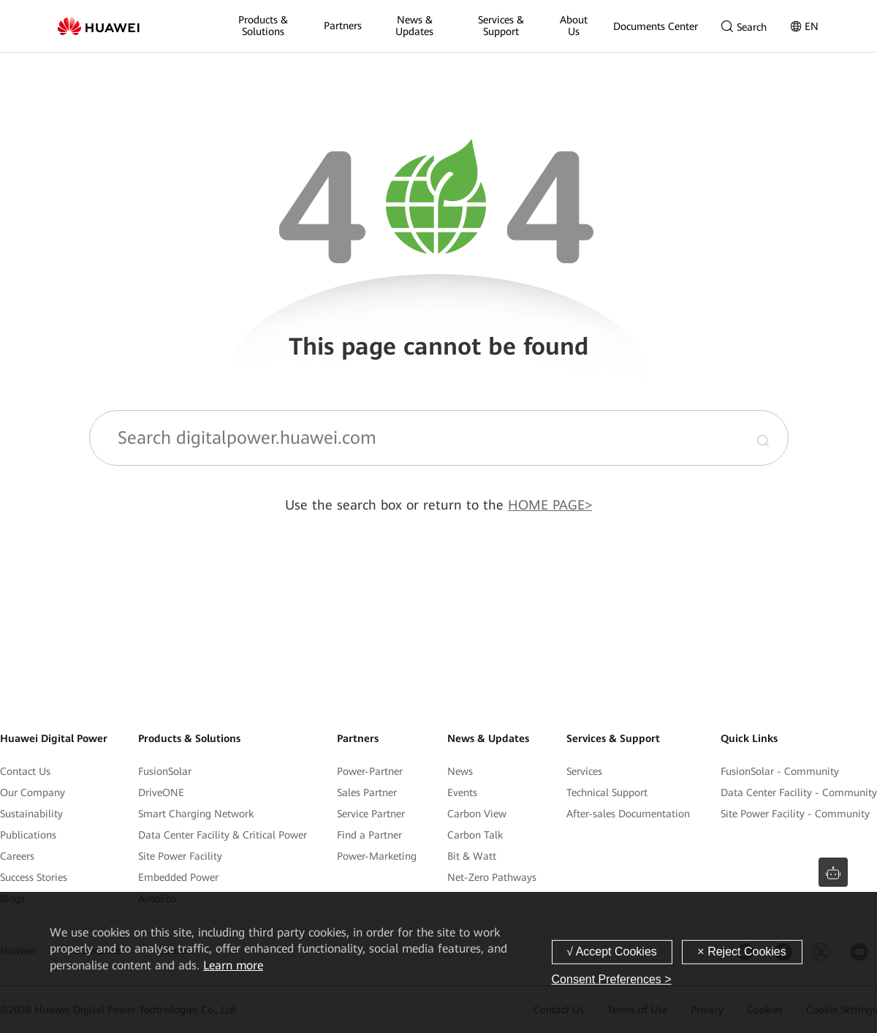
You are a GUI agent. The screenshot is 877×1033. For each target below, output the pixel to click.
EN (804, 26)
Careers (17, 856)
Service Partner (371, 814)
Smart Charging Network (196, 814)
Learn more (233, 965)
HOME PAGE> (550, 504)
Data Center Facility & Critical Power (222, 835)
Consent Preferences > (612, 979)
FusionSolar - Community (780, 771)
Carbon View (476, 814)
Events (462, 792)
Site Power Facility (180, 856)
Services (584, 771)
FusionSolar (164, 771)
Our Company (32, 792)
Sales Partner (367, 792)
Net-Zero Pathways (491, 877)
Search (744, 26)
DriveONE (161, 792)
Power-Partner (370, 771)
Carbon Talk (475, 835)
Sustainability (31, 814)
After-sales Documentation (628, 814)
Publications (28, 835)
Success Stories (33, 877)
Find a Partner (369, 835)
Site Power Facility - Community (795, 814)
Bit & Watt (471, 856)
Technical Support (607, 792)
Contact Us (25, 771)
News (460, 771)
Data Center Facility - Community (799, 792)
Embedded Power (178, 877)
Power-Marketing (377, 856)
